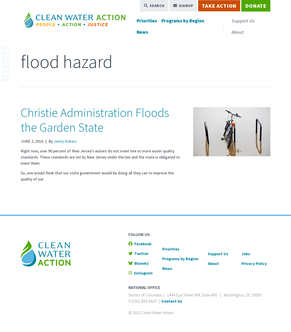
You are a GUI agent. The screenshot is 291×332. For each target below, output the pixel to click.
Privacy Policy (254, 263)
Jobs (246, 253)
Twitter (138, 253)
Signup (183, 5)
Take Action (219, 5)
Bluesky (138, 263)
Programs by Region (182, 21)
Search (154, 5)
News (142, 32)
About (238, 32)
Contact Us (171, 301)
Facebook (140, 243)
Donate (255, 5)
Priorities (147, 21)
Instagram (140, 273)
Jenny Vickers (65, 141)
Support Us (243, 21)
